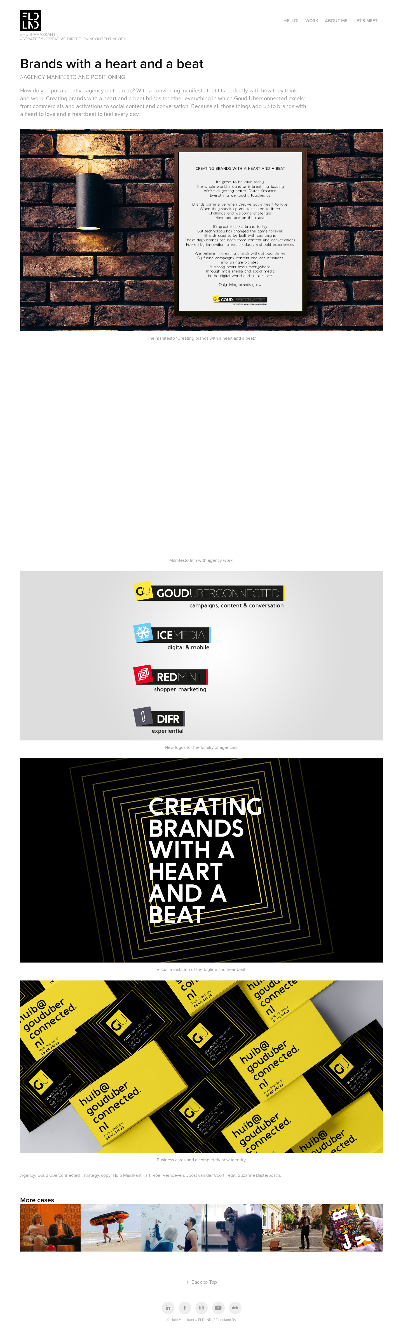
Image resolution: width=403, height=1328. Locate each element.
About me (336, 20)
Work (311, 20)
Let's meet (366, 20)
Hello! (290, 20)
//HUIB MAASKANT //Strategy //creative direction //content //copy (73, 36)
